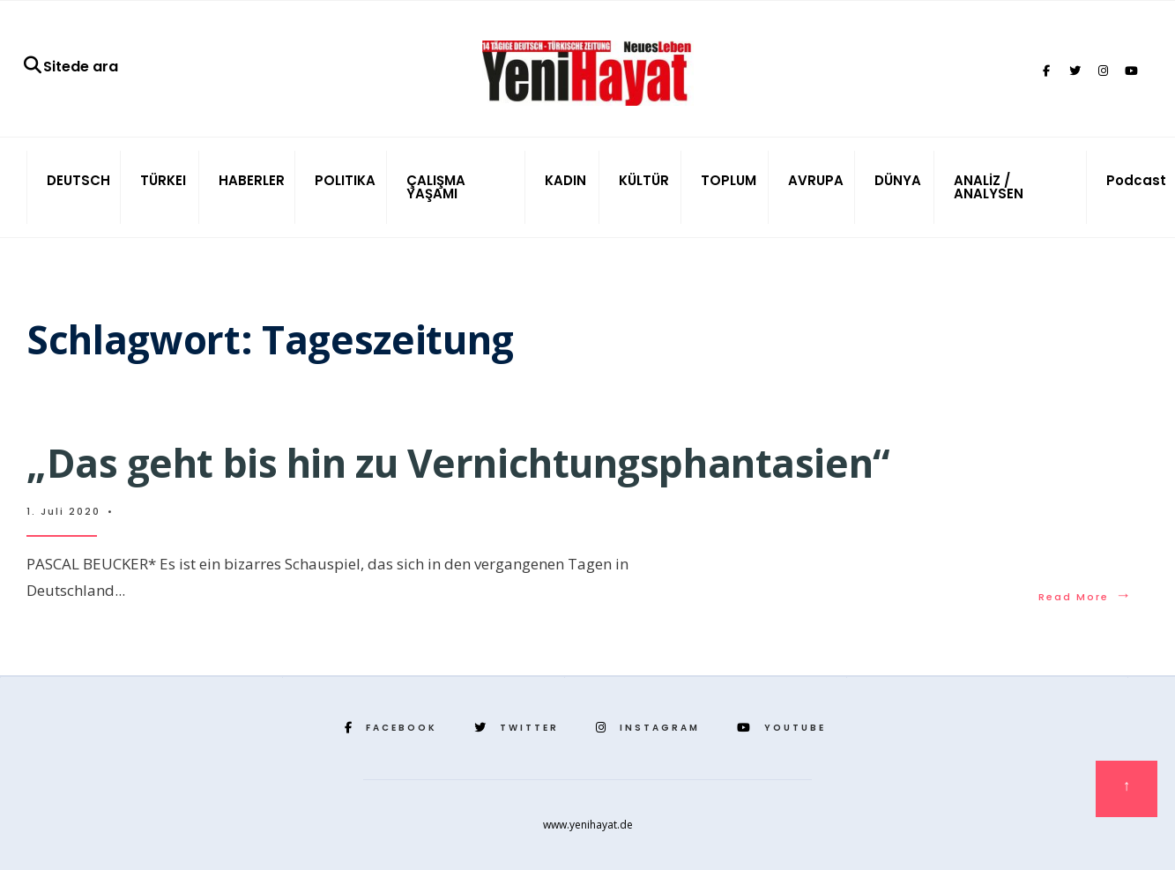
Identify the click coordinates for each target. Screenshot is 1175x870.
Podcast (1136, 180)
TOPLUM (728, 180)
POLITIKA (345, 180)
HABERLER (252, 180)
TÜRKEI (163, 180)
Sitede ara (70, 66)
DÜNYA (897, 180)
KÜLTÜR (644, 180)
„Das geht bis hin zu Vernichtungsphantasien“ (458, 462)
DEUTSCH (78, 180)
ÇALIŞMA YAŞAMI (435, 187)
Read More (1085, 597)
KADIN (565, 180)
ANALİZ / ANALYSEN (988, 187)
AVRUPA (816, 180)
